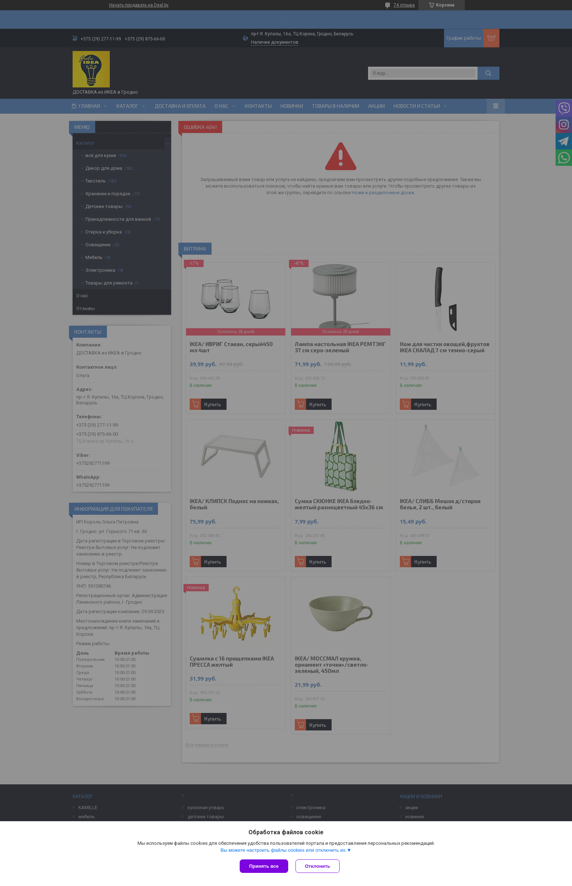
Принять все (264, 866)
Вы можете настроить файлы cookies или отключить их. (283, 850)
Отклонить (317, 866)
